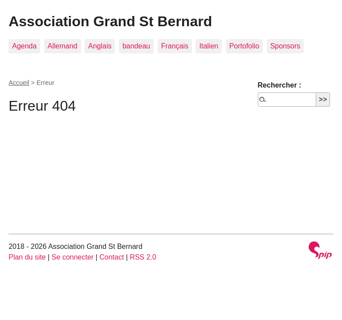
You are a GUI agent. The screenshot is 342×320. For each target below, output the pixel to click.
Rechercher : (279, 85)
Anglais (99, 46)
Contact (111, 257)
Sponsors (285, 46)
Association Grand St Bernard (110, 21)
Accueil (18, 82)
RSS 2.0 (143, 257)
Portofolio (244, 46)
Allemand (62, 46)
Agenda (24, 46)
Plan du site (27, 257)
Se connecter (73, 257)
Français (174, 46)
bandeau (136, 46)
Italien (208, 46)
